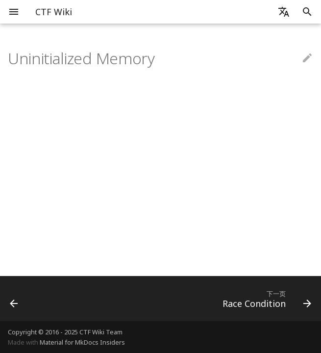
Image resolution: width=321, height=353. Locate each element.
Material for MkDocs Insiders (82, 342)
